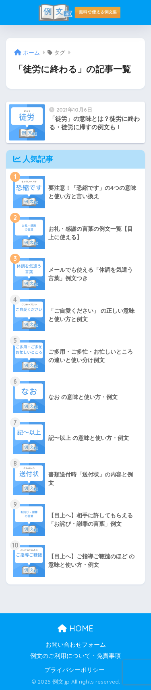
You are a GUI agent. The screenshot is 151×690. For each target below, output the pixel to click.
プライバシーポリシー (74, 670)
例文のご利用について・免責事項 (75, 656)
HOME (75, 628)
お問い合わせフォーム (76, 644)
